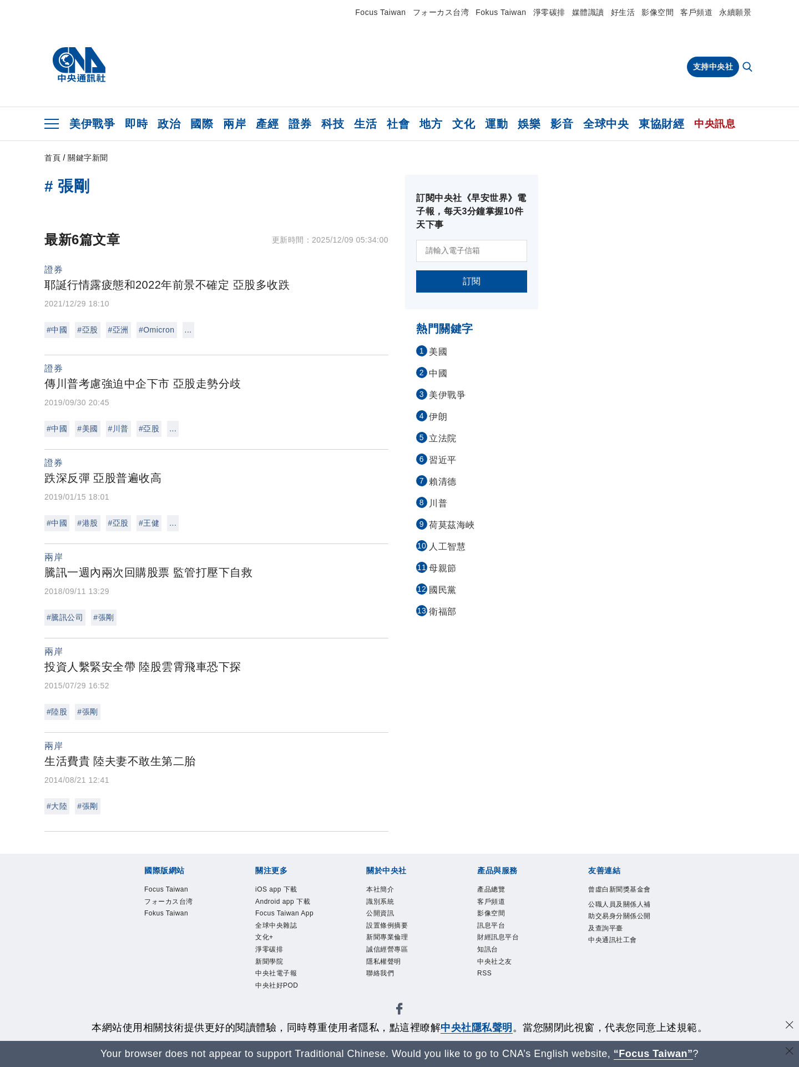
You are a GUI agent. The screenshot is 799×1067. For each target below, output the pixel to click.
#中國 (57, 329)
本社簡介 (380, 889)
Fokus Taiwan (501, 12)
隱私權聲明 (383, 961)
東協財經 (661, 124)
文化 (463, 124)
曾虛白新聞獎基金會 (619, 889)
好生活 (623, 12)
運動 (496, 124)
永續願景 (735, 12)
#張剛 (103, 617)
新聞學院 (269, 961)
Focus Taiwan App (284, 913)
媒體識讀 (588, 12)
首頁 (52, 157)
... (188, 329)
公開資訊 (380, 913)
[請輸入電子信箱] (471, 251)
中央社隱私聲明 (477, 1027)
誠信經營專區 (387, 949)
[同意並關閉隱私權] (789, 1026)
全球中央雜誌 (276, 925)
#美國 (87, 428)
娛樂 (529, 124)
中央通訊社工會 (612, 940)
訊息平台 (491, 925)
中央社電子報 (276, 973)
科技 (332, 124)
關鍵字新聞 (88, 157)
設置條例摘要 (387, 925)
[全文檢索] (748, 68)
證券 (300, 124)
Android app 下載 (282, 901)
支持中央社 (713, 66)
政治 (169, 124)
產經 (267, 124)
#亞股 (87, 329)
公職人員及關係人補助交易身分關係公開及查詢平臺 (619, 916)
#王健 (149, 523)
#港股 (87, 523)
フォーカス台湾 (441, 12)
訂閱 (472, 281)
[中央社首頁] (79, 65)
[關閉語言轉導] (789, 1052)
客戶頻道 (696, 12)
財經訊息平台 (498, 937)
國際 (201, 124)
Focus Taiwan (380, 12)
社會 (398, 124)
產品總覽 (491, 889)
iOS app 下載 (276, 889)
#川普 (118, 428)
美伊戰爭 (92, 124)
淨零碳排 (549, 12)
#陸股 (57, 711)
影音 (561, 124)
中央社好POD (277, 985)
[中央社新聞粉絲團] (399, 1011)
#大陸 (57, 806)
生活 (365, 124)
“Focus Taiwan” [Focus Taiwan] (653, 1053)
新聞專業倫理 (387, 937)
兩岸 (234, 124)
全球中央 (606, 124)
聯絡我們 (380, 973)
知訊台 (487, 949)
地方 (430, 124)
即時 (136, 124)
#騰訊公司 (65, 617)
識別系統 (380, 901)
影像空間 (657, 12)
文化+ (264, 937)
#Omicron (157, 329)
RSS (484, 973)
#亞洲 (118, 329)
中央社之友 (494, 961)
